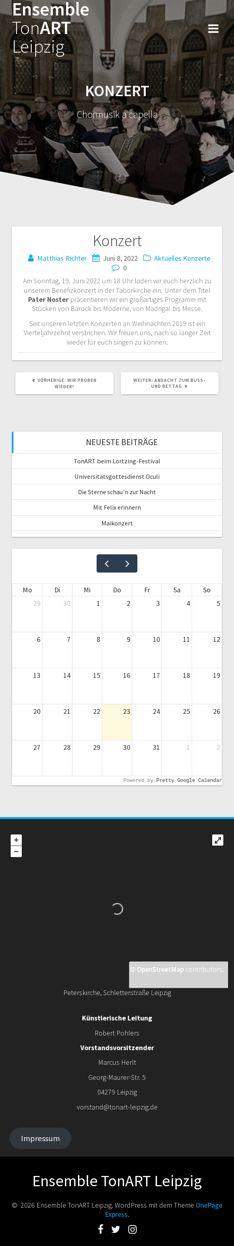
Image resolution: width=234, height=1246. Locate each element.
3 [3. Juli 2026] (158, 603)
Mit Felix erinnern (117, 507)
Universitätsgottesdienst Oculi (117, 476)
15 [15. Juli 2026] (96, 675)
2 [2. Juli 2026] (128, 603)
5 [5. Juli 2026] (218, 603)
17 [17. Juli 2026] (156, 675)
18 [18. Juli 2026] (186, 675)
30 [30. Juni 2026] (66, 603)
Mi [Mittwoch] (87, 589)
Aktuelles (167, 258)
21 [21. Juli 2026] (66, 711)
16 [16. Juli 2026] (126, 675)
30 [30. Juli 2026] (126, 747)
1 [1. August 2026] (188, 747)
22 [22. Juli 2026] (96, 711)
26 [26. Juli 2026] (216, 711)
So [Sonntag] (207, 589)
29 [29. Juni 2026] (36, 603)
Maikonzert (117, 523)
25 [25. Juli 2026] (186, 711)
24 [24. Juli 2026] (156, 711)
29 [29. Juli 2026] (96, 747)
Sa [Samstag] (177, 589)
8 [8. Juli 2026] (98, 639)
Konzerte (196, 258)
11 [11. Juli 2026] (186, 639)
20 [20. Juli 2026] (36, 711)
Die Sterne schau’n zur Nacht (117, 492)
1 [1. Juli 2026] (98, 603)
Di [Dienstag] (57, 589)
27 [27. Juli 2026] (36, 747)
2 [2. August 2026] (218, 747)
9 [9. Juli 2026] (128, 639)
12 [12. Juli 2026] (216, 639)
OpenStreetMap (160, 969)
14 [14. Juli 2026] (66, 675)
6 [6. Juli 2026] (38, 639)
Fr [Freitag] (147, 589)
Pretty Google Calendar (189, 781)
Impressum (40, 1138)
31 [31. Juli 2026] (156, 747)
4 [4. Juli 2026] (188, 603)
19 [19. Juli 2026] (216, 675)
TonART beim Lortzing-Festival (117, 461)
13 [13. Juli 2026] (36, 675)
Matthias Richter (62, 258)
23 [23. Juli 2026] (126, 711)
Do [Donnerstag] (117, 589)
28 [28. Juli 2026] (66, 747)
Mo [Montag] (27, 589)
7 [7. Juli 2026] (68, 639)
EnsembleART (50, 27)
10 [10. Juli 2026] (156, 639)
